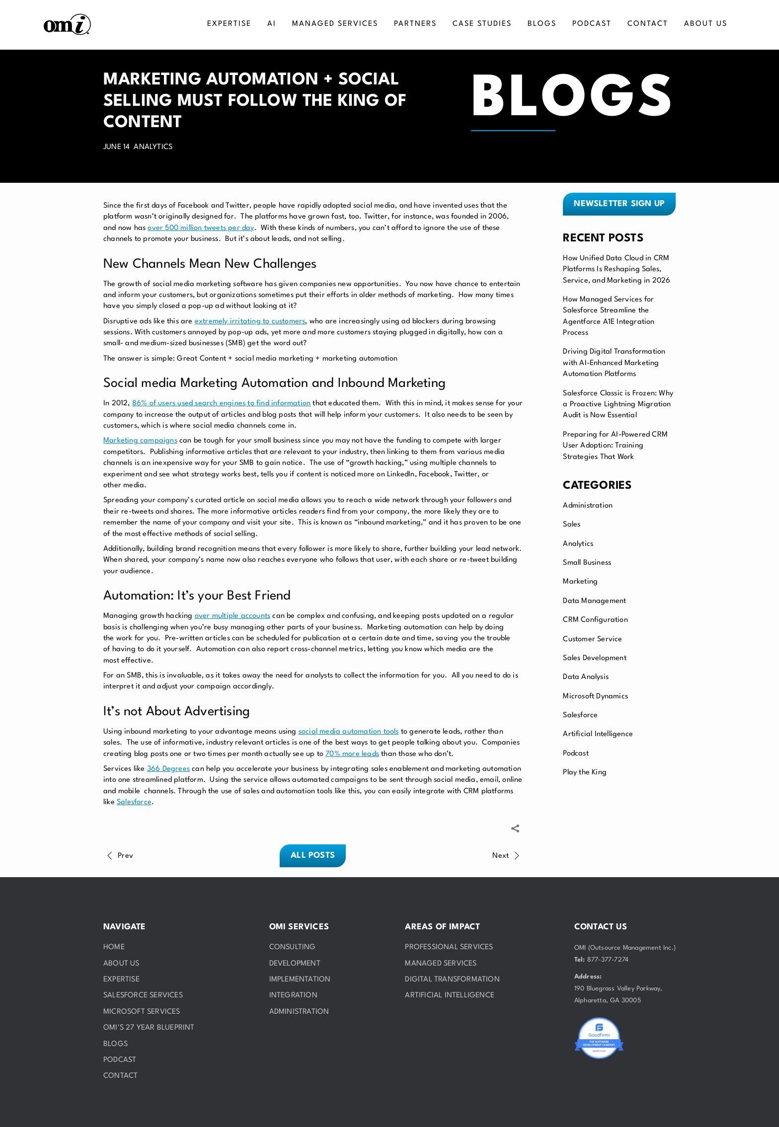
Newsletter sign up (619, 204)
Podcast (575, 753)
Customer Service (592, 639)
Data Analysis (586, 677)
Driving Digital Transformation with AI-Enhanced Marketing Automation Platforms (614, 363)
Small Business (587, 563)
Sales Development (594, 658)
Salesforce (580, 715)
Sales (571, 524)
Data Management (594, 601)
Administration (588, 506)
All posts (313, 855)
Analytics (578, 544)
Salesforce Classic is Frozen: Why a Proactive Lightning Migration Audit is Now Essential (618, 405)
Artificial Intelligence (598, 734)
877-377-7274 (607, 960)
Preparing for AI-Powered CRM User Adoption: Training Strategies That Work (615, 446)
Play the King (585, 772)
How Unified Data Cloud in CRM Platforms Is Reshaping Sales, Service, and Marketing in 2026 (616, 270)
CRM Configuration (595, 620)
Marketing (580, 582)
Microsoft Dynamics (595, 696)
